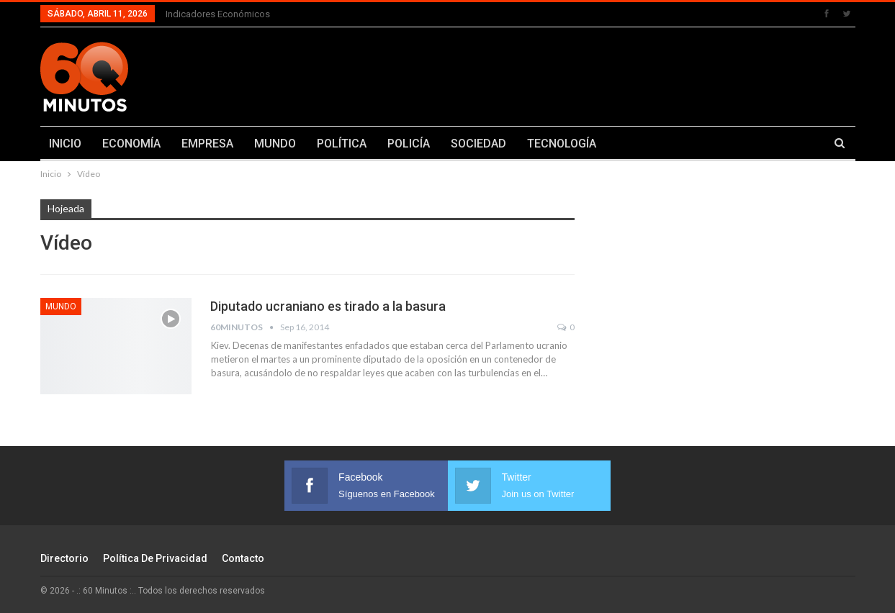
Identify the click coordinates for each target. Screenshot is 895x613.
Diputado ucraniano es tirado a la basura (328, 306)
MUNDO (275, 143)
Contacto (243, 558)
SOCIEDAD (478, 143)
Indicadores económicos (218, 14)
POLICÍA (408, 143)
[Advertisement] (589, 74)
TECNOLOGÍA (561, 143)
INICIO (65, 143)
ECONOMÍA (131, 143)
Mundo (60, 306)
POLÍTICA (341, 143)
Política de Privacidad (155, 558)
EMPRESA (207, 143)
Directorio (64, 558)
